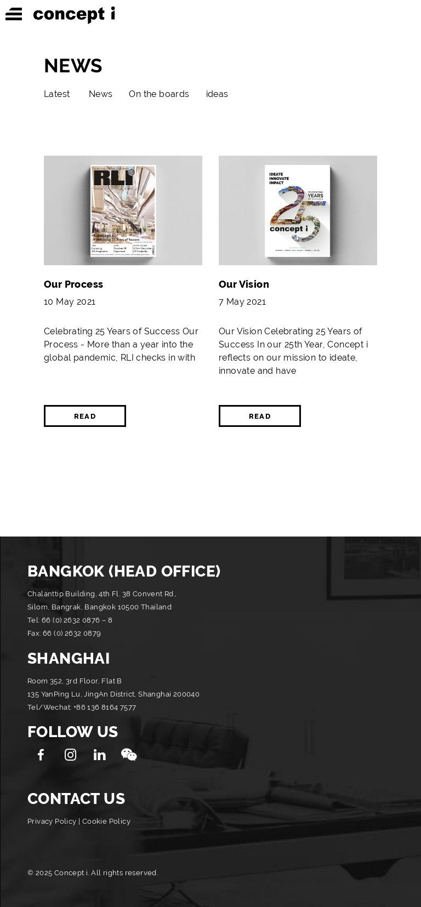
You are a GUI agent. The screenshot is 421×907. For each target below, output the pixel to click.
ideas (217, 94)
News (101, 94)
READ (85, 416)
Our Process (73, 284)
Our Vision (244, 284)
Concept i (74, 15)
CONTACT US (76, 799)
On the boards (159, 94)
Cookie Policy (106, 821)
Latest (57, 94)
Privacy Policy (52, 821)
